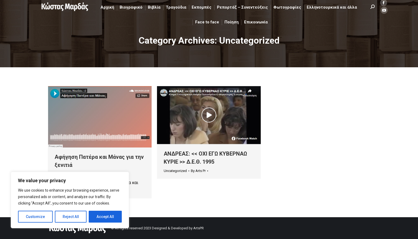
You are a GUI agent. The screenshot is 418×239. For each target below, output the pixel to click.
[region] (70, 200)
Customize (35, 217)
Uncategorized (175, 171)
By (198, 171)
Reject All (71, 217)
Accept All (105, 217)
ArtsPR (198, 228)
